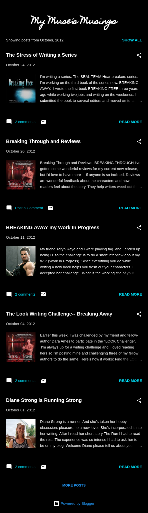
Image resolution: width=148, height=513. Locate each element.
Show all (132, 40)
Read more (130, 122)
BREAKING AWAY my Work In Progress (52, 227)
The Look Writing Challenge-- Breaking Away (59, 314)
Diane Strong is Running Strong (44, 400)
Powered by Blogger (74, 503)
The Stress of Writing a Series (41, 55)
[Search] (141, 10)
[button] (139, 56)
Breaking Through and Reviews (43, 141)
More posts (74, 485)
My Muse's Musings (74, 21)
